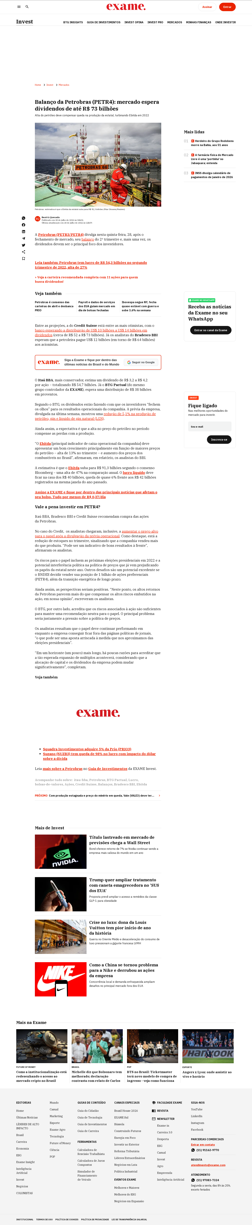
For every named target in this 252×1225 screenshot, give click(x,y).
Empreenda (164, 1173)
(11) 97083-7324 (207, 1180)
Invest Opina (133, 22)
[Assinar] (207, 7)
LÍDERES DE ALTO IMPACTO (27, 1126)
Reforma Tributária (126, 1151)
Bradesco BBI (124, 784)
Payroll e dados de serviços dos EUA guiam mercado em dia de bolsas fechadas (96, 306)
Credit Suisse (86, 784)
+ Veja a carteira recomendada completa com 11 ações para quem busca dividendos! (86, 279)
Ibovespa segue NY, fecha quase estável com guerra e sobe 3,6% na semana (140, 306)
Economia (22, 1148)
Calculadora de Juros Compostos (91, 1162)
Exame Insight (25, 1162)
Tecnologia (57, 1136)
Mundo (54, 1102)
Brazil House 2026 (126, 1110)
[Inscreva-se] (219, 439)
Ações (69, 784)
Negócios (22, 1186)
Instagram (197, 1123)
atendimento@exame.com (208, 1165)
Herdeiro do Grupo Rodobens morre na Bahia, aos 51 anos (212, 143)
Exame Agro (57, 1129)
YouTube (197, 1109)
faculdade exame (169, 1102)
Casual (54, 1109)
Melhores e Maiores (126, 1187)
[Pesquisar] (27, 7)
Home (38, 84)
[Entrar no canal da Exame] (211, 330)
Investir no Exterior (126, 1144)
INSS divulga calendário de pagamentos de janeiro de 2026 (212, 175)
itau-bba (81, 780)
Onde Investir (225, 22)
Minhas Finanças (198, 22)
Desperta (163, 1139)
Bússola (119, 1124)
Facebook (197, 1129)
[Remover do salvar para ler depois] (24, 259)
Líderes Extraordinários (129, 1158)
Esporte (55, 1123)
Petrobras (97, 780)
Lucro (133, 780)
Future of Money (60, 1143)
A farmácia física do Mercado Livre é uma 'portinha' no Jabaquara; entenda (212, 159)
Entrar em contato (203, 1144)
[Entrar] (227, 7)
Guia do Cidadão (88, 1110)
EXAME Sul (121, 1117)
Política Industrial (125, 1171)
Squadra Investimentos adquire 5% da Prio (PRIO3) (87, 749)
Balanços (105, 784)
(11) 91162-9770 (207, 1150)
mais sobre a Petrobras (62, 768)
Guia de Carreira (88, 1131)
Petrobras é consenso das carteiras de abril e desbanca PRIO (54, 306)
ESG (19, 1155)
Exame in (163, 1125)
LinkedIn (196, 1116)
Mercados (174, 22)
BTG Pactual (117, 780)
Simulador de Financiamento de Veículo (87, 1175)
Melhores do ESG (125, 1194)
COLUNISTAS (24, 1193)
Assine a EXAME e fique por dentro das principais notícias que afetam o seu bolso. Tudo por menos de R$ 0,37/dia (96, 494)
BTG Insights (73, 22)
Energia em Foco (125, 1137)
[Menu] (19, 7)
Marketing (56, 1116)
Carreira (21, 1141)
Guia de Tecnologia (90, 1117)
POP (52, 1156)
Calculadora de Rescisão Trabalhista (91, 1152)
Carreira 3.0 (164, 1132)
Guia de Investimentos (103, 22)
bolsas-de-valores (49, 784)
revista (162, 1110)
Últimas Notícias (27, 1117)
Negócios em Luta (125, 1164)
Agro (160, 1166)
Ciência (54, 1150)
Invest (24, 21)
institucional (24, 1219)
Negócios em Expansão (129, 1201)
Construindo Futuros (127, 1131)
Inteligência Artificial (23, 1171)
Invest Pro (155, 22)
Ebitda (141, 784)
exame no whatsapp (202, 300)
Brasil (20, 1135)
